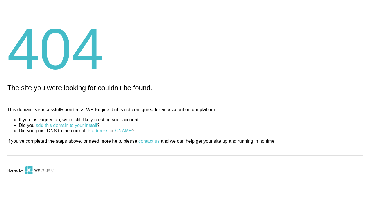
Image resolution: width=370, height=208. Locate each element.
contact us (149, 141)
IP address (97, 130)
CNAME (123, 130)
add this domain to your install (66, 125)
